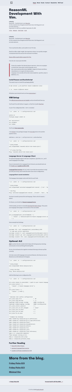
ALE (10, 243)
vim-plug (32, 131)
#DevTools (20, 30)
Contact (47, 2)
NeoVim (41, 104)
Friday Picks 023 (17, 368)
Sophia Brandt (40, 389)
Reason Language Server (29, 202)
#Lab (25, 30)
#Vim (10, 30)
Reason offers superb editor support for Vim (20, 57)
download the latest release (34, 205)
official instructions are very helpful (20, 100)
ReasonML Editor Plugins (18, 345)
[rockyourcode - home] (11, 2)
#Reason (15, 30)
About (38, 2)
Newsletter (54, 2)
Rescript (28, 23)
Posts (34, 2)
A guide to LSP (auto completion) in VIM (22, 350)
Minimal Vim (15, 372)
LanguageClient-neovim (15, 169)
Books (42, 2)
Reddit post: (20, 165)
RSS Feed (60, 2)
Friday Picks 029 (17, 363)
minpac (13, 131)
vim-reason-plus (19, 128)
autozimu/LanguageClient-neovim (20, 348)
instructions (32, 93)
